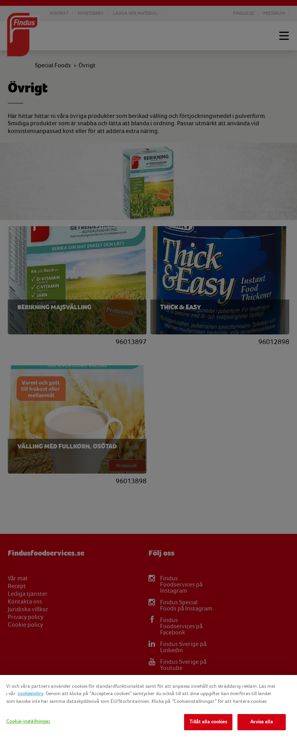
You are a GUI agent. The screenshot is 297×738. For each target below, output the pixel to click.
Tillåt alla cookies (208, 721)
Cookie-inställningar (28, 721)
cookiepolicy (30, 693)
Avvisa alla (261, 721)
